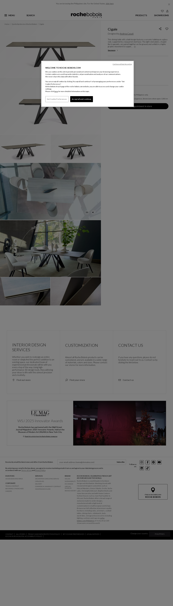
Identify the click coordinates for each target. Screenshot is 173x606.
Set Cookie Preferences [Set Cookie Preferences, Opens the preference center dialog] (57, 99)
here (56, 91)
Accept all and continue (81, 99)
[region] (87, 84)
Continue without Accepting (122, 64)
